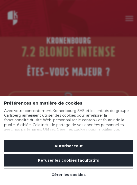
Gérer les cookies (68, 174)
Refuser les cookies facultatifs (68, 160)
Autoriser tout (68, 146)
